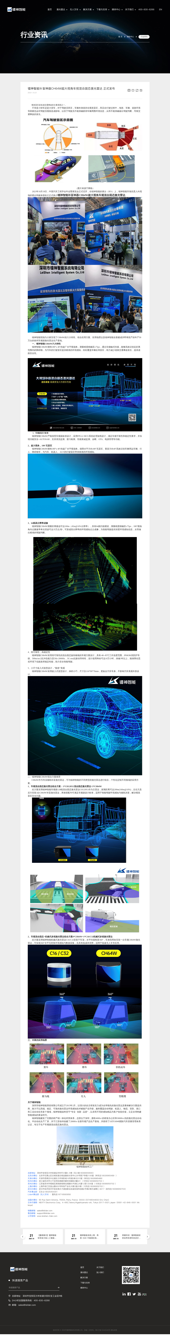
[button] (22, 1240)
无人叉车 (74, 9)
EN (160, 9)
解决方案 (87, 9)
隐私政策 (119, 1332)
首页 (50, 9)
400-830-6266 (146, 9)
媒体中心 (116, 9)
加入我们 (100, 1275)
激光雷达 (61, 9)
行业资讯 (143, 36)
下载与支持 (101, 9)
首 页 (118, 36)
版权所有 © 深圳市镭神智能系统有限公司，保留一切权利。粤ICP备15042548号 (81, 1332)
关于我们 (129, 9)
